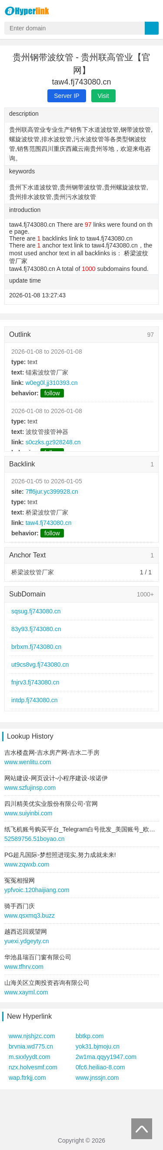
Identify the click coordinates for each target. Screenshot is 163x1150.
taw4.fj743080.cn (49, 522)
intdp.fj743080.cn (34, 700)
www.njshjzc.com (32, 1036)
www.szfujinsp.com (30, 787)
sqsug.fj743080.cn (36, 611)
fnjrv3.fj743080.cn (35, 682)
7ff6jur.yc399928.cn (52, 491)
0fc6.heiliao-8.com (100, 1067)
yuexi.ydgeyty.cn (26, 941)
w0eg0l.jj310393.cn (52, 382)
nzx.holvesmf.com (33, 1067)
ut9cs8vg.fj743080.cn (40, 664)
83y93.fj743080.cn (36, 628)
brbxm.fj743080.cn (36, 646)
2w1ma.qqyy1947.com (106, 1056)
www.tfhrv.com (23, 966)
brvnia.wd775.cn (31, 1046)
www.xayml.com (26, 992)
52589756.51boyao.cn (34, 838)
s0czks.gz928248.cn (53, 442)
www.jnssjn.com (97, 1077)
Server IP (66, 95)
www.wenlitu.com (27, 762)
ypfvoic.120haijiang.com (36, 889)
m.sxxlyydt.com (29, 1056)
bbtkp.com (90, 1036)
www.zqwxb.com (26, 864)
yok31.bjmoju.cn (98, 1046)
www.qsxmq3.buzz (29, 915)
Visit (103, 95)
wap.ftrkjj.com (27, 1077)
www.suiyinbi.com (28, 813)
